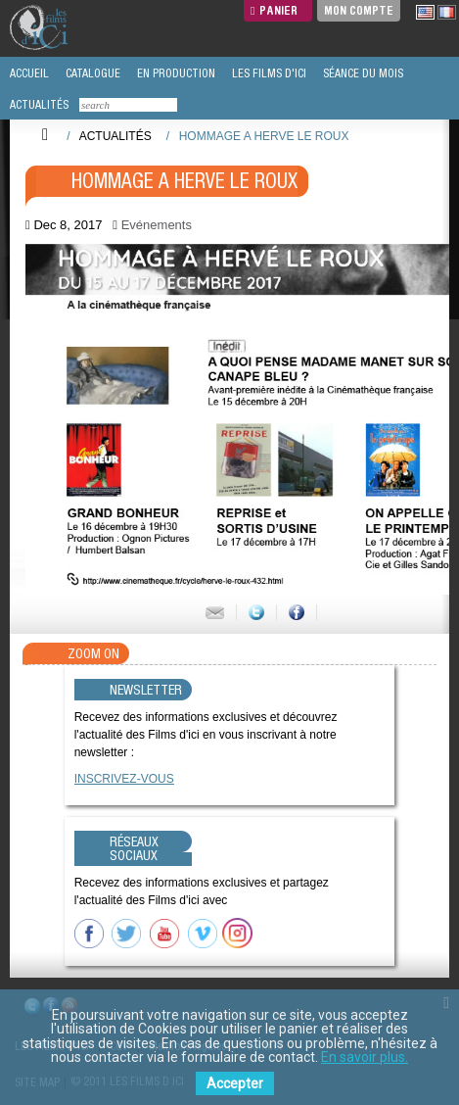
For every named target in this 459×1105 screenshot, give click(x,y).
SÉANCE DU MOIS (361, 73)
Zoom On (93, 653)
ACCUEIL (28, 73)
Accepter (235, 1083)
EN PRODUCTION (174, 73)
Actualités (115, 136)
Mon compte (358, 10)
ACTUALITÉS (38, 105)
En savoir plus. (364, 1057)
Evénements (156, 224)
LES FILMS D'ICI (267, 73)
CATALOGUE (91, 73)
